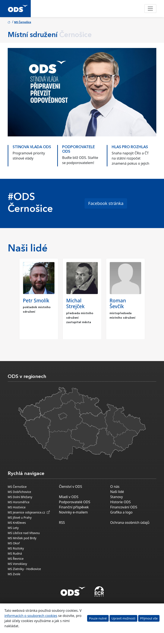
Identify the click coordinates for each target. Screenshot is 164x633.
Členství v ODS (70, 486)
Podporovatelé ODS (74, 502)
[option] (32, 155)
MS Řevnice (15, 559)
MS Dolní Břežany (20, 497)
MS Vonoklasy (17, 564)
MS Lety (13, 528)
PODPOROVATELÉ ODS (78, 149)
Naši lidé (117, 491)
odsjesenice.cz (37, 512)
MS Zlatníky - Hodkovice (24, 569)
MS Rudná (15, 553)
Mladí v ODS (68, 496)
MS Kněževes (17, 523)
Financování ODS (123, 507)
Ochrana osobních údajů (129, 522)
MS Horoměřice (18, 502)
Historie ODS (120, 502)
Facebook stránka (105, 203)
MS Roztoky (16, 548)
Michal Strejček (75, 303)
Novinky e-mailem (73, 512)
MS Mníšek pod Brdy (22, 538)
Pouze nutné (98, 618)
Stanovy (116, 496)
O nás (114, 486)
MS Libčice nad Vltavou (24, 533)
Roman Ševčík (118, 303)
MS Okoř (14, 543)
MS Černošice (22, 22)
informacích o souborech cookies (30, 615)
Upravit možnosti (123, 618)
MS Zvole (14, 574)
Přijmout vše (149, 618)
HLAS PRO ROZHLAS (130, 147)
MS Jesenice (16, 512)
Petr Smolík (36, 300)
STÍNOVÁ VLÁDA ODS (32, 147)
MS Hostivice (17, 507)
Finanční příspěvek (74, 507)
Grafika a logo (121, 512)
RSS (62, 522)
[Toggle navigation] (150, 8)
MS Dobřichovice (19, 492)
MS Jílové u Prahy (20, 517)
